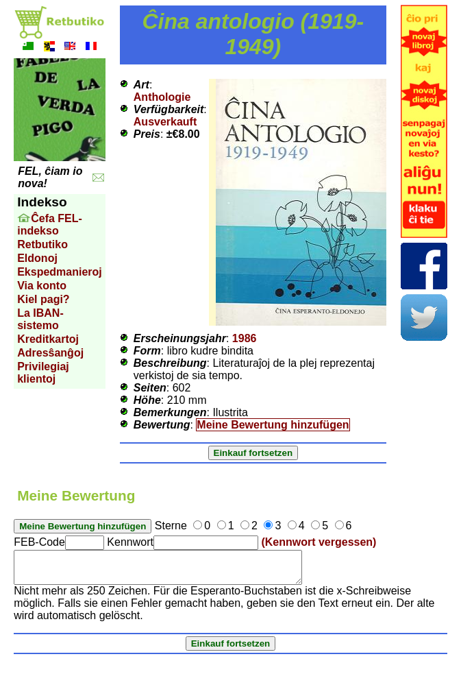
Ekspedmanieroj (59, 272)
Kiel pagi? (43, 299)
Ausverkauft (165, 122)
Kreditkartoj (48, 339)
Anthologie (162, 97)
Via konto (41, 285)
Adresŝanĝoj (50, 353)
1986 (244, 338)
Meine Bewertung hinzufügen (273, 425)
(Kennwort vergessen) (318, 542)
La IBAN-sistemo (40, 319)
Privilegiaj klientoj (43, 373)
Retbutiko (42, 244)
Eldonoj (37, 258)
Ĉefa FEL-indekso (49, 225)
